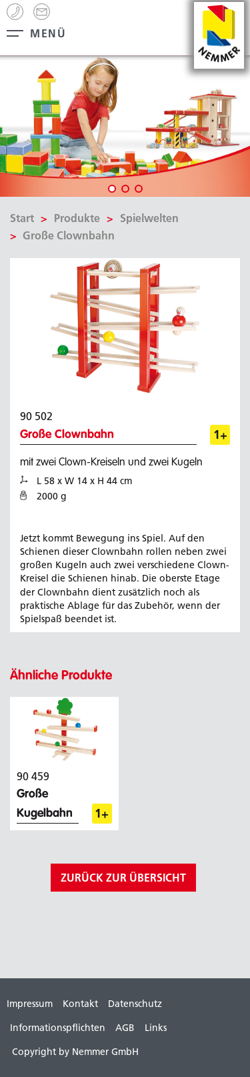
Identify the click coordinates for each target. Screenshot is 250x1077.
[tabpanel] (125, 126)
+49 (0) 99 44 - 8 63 (15, 11)
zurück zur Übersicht (123, 877)
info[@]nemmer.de (41, 11)
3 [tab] (139, 189)
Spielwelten (149, 218)
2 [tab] (125, 189)
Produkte (77, 218)
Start (22, 218)
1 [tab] (112, 189)
